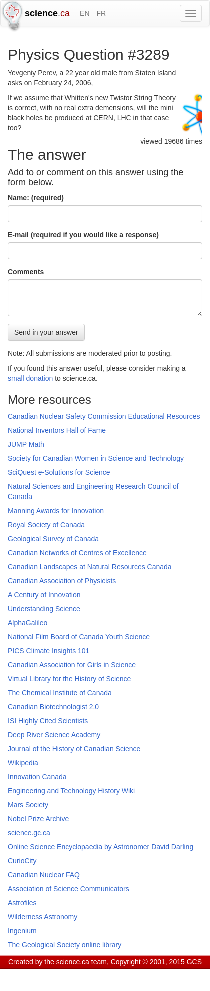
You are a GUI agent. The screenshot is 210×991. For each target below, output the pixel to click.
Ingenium (22, 931)
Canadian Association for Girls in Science (72, 665)
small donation (30, 378)
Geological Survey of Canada (53, 539)
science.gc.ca (29, 833)
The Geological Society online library (64, 945)
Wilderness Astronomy (42, 917)
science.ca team (81, 962)
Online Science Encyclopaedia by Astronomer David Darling (100, 847)
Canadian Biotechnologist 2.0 (53, 707)
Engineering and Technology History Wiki (71, 791)
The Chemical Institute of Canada (60, 693)
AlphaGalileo (27, 623)
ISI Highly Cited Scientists (48, 721)
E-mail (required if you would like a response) (83, 235)
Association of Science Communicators (68, 889)
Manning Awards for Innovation (56, 511)
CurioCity (22, 861)
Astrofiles (22, 903)
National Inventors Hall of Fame (57, 430)
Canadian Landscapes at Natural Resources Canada (90, 567)
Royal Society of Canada (46, 525)
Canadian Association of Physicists (62, 581)
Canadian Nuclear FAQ (44, 875)
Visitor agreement (133, 974)
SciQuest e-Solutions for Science (59, 472)
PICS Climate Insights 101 (48, 651)
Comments (26, 272)
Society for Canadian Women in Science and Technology (96, 458)
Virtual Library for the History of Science (69, 679)
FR (101, 13)
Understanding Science (44, 609)
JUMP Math (26, 444)
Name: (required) (36, 198)
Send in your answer (46, 332)
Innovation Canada (37, 777)
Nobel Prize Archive (38, 819)
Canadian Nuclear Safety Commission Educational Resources (104, 416)
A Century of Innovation (44, 595)
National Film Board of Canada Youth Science (79, 637)
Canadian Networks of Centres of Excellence (77, 553)
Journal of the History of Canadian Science (74, 749)
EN (84, 13)
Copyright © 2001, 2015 (148, 962)
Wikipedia (23, 763)
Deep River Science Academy (54, 735)
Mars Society (28, 805)
